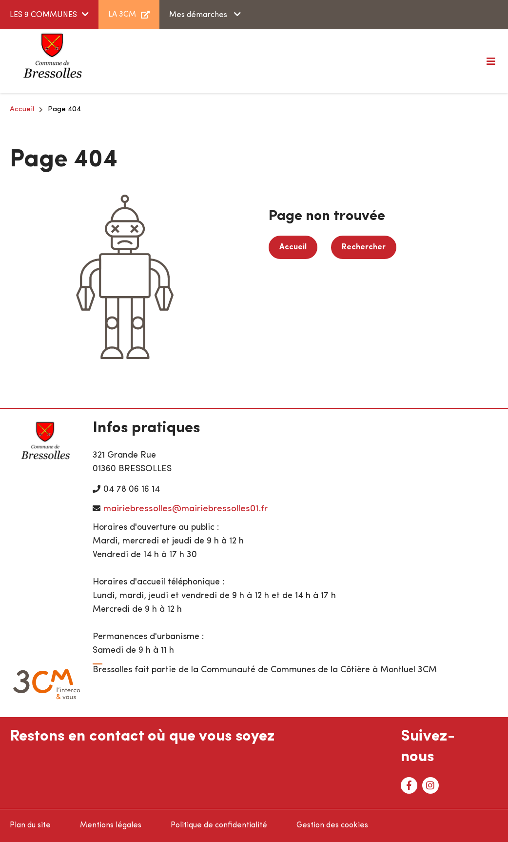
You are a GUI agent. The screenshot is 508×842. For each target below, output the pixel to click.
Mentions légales (110, 825)
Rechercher (364, 247)
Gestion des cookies (332, 825)
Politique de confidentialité (219, 825)
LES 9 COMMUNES (43, 15)
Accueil (22, 109)
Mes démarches (199, 15)
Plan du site (30, 825)
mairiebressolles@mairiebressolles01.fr (185, 509)
